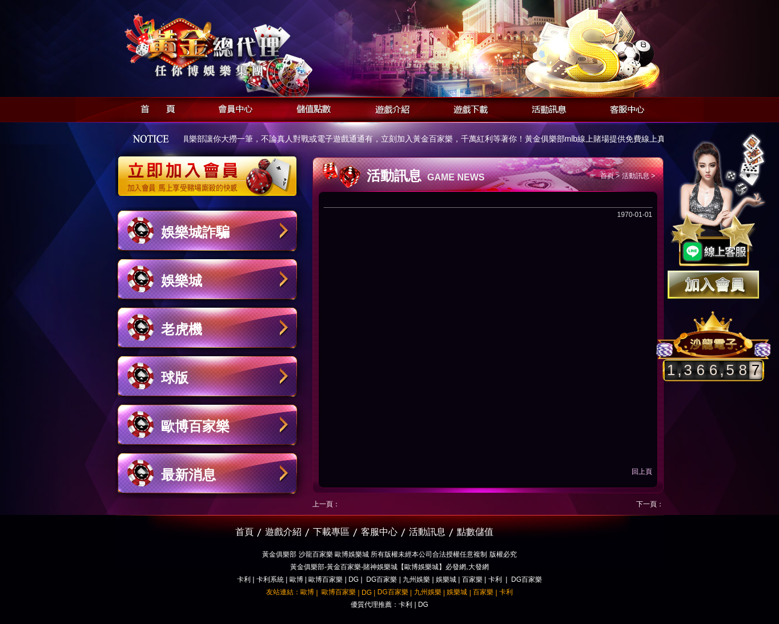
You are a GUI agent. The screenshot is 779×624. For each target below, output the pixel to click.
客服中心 (624, 107)
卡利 (244, 579)
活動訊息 (546, 107)
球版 (174, 377)
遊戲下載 (467, 107)
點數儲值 (475, 532)
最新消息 (188, 474)
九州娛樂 (416, 579)
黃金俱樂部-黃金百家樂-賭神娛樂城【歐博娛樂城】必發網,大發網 (389, 567)
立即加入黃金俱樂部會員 (211, 170)
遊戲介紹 (389, 107)
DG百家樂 (381, 579)
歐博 (296, 579)
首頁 (154, 107)
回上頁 (642, 472)
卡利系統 (270, 579)
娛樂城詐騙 (195, 232)
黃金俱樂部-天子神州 (236, 46)
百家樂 (472, 579)
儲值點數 (311, 107)
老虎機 (181, 329)
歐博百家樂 (195, 426)
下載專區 (331, 532)
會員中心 (233, 107)
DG (353, 579)
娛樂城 (181, 280)
